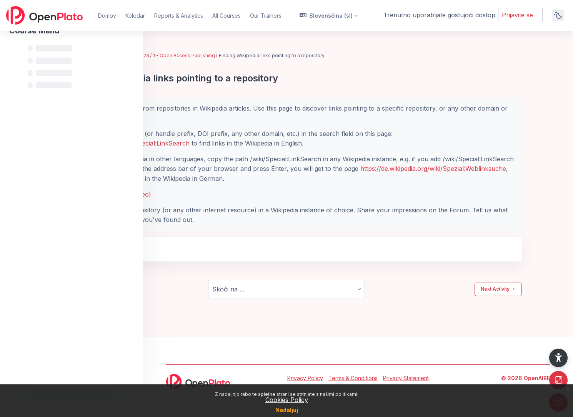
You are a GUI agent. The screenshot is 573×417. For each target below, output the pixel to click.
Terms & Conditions (353, 378)
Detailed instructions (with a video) (212, 194)
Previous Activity (190, 289)
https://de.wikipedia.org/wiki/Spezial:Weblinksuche (234, 178)
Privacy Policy (305, 378)
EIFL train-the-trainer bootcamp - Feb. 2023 (211, 55)
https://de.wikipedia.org (283, 168)
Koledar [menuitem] (135, 15)
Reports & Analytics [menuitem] (178, 15)
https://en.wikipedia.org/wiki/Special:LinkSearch (231, 143)
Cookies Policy (286, 400)
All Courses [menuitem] (226, 15)
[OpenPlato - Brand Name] (44, 15)
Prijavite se (517, 15)
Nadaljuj (286, 410)
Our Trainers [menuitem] (266, 15)
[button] (329, 15)
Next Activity (531, 289)
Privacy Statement (406, 378)
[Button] (558, 380)
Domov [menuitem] (107, 15)
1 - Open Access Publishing (294, 55)
